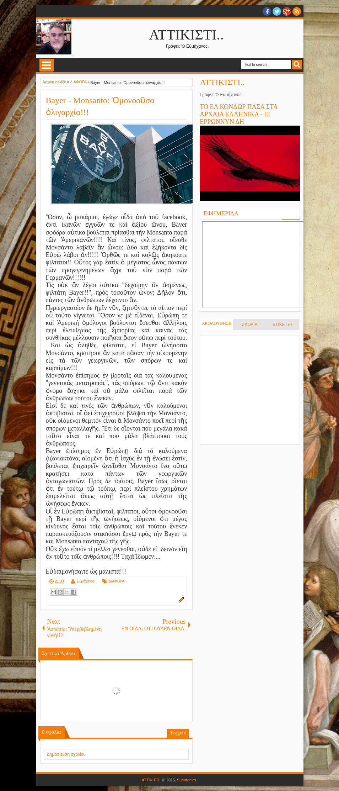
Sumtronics (186, 780)
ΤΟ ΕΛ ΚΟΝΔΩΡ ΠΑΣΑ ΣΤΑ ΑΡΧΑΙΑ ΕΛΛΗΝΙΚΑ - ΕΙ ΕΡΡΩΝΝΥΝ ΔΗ (239, 114)
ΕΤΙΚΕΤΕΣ (283, 324)
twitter (277, 11)
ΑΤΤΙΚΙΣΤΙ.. (186, 35)
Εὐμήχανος (86, 581)
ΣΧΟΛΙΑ (250, 324)
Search (297, 64)
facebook (267, 11)
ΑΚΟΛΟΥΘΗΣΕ (216, 323)
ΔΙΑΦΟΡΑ (116, 581)
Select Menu (46, 65)
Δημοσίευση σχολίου (66, 754)
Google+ (286, 11)
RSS (296, 11)
